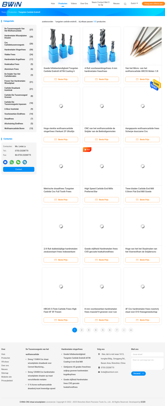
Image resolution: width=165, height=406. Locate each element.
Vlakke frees (18, 54)
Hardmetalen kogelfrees (18, 59)
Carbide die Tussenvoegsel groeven (18, 96)
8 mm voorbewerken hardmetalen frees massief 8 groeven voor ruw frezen (101, 312)
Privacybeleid (7, 381)
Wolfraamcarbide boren (18, 128)
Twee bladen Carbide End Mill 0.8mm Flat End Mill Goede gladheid (139, 191)
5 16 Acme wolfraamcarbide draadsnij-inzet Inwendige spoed (41, 387)
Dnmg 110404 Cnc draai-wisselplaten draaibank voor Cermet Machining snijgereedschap (40, 363)
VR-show (5, 362)
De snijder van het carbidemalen (18, 75)
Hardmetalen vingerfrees (18, 49)
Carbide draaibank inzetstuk (18, 89)
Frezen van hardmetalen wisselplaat (18, 82)
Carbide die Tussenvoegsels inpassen (18, 103)
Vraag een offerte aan (153, 4)
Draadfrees (18, 118)
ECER (143, 402)
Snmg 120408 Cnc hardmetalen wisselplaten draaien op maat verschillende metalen (41, 376)
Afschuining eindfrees (18, 123)
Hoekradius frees (18, 64)
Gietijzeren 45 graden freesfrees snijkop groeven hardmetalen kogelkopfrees (77, 371)
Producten (5, 358)
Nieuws (4, 369)
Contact (18, 169)
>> (131, 330)
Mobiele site (6, 377)
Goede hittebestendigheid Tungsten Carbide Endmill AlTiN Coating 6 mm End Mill (61, 71)
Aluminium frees (18, 69)
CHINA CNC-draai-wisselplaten (32, 402)
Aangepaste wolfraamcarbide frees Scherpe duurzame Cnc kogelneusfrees (142, 131)
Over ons (5, 365)
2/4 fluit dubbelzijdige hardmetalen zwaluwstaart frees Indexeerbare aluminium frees (60, 251)
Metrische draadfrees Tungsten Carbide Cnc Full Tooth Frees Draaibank (59, 191)
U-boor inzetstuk (18, 109)
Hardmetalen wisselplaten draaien (18, 37)
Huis (3, 354)
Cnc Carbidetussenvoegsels (18, 44)
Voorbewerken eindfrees (18, 114)
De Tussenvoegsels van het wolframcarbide (18, 30)
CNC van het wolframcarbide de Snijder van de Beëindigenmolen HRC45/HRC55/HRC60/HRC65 (100, 131)
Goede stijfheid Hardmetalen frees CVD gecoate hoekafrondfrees (76, 383)
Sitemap (4, 373)
